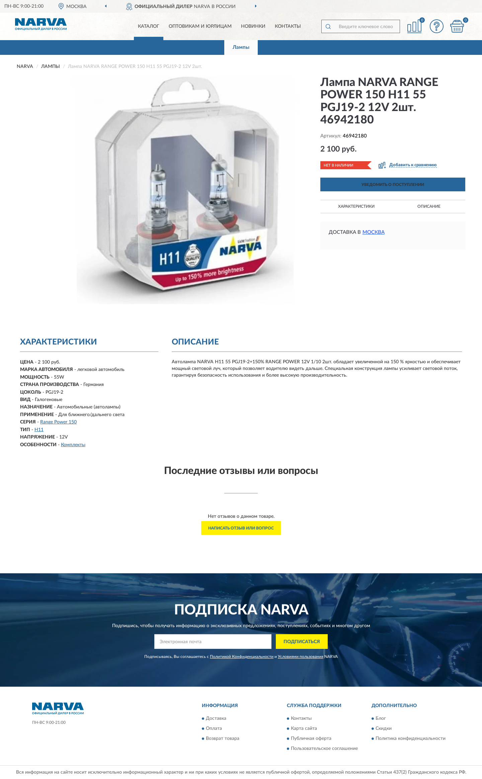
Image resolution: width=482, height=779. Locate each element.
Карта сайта (304, 728)
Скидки (384, 728)
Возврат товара (222, 738)
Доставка (216, 718)
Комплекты (73, 445)
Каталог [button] (148, 26)
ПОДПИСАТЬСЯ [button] (302, 642)
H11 (39, 429)
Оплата (214, 728)
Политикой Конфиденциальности (241, 657)
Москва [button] (374, 232)
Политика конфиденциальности (411, 738)
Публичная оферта (311, 738)
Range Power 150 (58, 422)
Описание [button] (428, 206)
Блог (381, 718)
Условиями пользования (300, 657)
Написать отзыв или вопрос (241, 528)
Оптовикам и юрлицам (200, 26)
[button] (436, 26)
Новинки (253, 26)
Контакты (288, 26)
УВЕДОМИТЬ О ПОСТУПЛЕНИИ (393, 185)
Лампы (241, 47)
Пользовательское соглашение (324, 748)
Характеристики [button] (356, 206)
